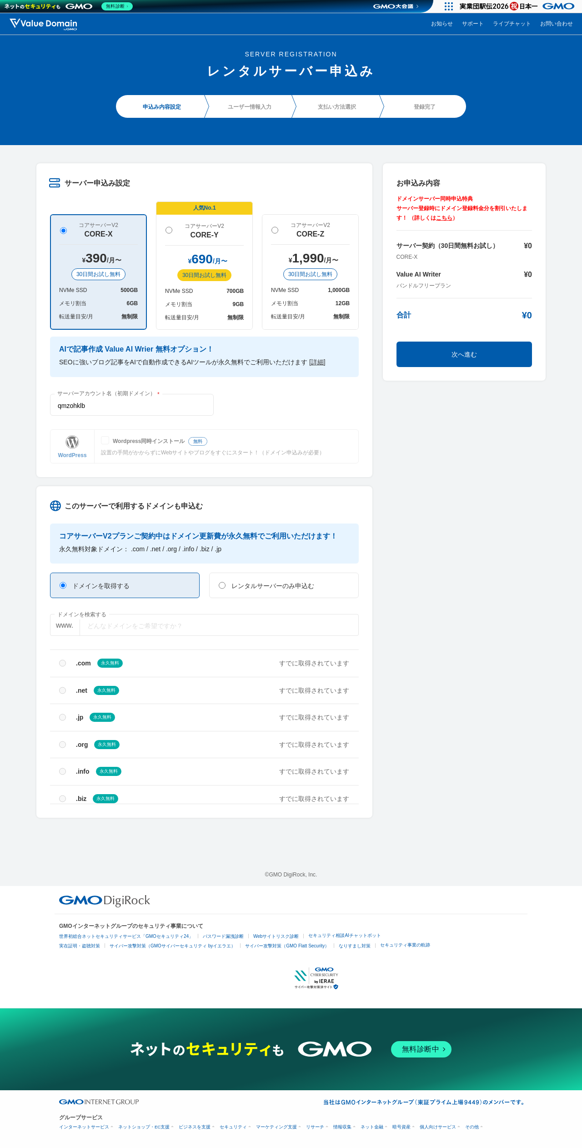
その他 (472, 1126)
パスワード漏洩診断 (223, 936)
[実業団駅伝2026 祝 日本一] (518, 6)
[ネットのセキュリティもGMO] (69, 6)
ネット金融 (372, 1126)
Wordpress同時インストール (160, 441)
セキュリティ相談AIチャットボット (344, 935)
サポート (473, 23)
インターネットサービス (84, 1126)
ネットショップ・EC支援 (144, 1126)
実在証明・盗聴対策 (79, 945)
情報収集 (342, 1126)
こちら (444, 218)
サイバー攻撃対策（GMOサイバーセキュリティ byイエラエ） (173, 945)
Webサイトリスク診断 (276, 936)
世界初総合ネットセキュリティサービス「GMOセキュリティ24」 (126, 936)
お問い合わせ (556, 23)
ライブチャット (512, 23)
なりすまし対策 (355, 945)
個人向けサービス (438, 1126)
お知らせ (442, 23)
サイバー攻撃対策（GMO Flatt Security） (287, 945)
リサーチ (315, 1126)
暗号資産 (401, 1126)
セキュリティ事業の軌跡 (405, 944)
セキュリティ (233, 1126)
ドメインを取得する (95, 585)
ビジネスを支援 (195, 1126)
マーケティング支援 (276, 1126)
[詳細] (317, 362)
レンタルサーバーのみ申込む (266, 585)
